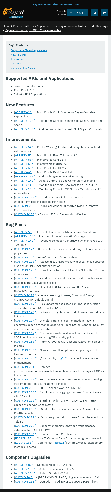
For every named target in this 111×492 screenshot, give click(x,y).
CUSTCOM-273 (24, 425)
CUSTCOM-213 (24, 295)
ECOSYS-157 (23, 438)
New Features (18, 54)
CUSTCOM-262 (24, 379)
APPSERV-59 (23, 164)
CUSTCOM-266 (24, 409)
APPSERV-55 (23, 232)
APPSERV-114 (24, 236)
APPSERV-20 (23, 112)
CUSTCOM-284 (24, 434)
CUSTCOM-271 (24, 417)
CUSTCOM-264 (24, 392)
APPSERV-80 (23, 464)
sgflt (61, 358)
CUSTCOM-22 (24, 257)
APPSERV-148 (24, 189)
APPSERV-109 (24, 469)
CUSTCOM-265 (24, 400)
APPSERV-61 (23, 172)
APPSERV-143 (24, 180)
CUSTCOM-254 (24, 350)
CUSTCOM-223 (24, 312)
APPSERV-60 (23, 168)
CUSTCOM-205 (24, 287)
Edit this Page (99, 26)
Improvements (19, 59)
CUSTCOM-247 (24, 333)
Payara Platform (23, 26)
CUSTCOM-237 (24, 320)
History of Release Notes (70, 26)
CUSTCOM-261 (24, 367)
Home (6, 26)
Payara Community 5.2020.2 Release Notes (33, 30)
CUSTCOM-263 (24, 388)
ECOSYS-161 (23, 442)
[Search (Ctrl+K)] (94, 12)
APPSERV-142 (24, 240)
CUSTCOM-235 (24, 206)
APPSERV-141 (24, 176)
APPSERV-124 (24, 120)
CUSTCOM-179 (24, 270)
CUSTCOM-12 (24, 249)
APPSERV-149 (24, 129)
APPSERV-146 (24, 185)
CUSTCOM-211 (24, 481)
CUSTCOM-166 (24, 197)
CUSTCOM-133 (24, 261)
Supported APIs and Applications (29, 50)
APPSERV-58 (23, 159)
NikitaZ (59, 442)
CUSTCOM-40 (24, 477)
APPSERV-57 (23, 155)
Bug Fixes (16, 63)
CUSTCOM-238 (24, 214)
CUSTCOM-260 (24, 358)
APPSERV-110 (24, 473)
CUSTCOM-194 (24, 278)
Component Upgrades (23, 67)
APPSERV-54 (23, 147)
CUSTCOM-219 (24, 303)
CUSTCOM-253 (24, 341)
